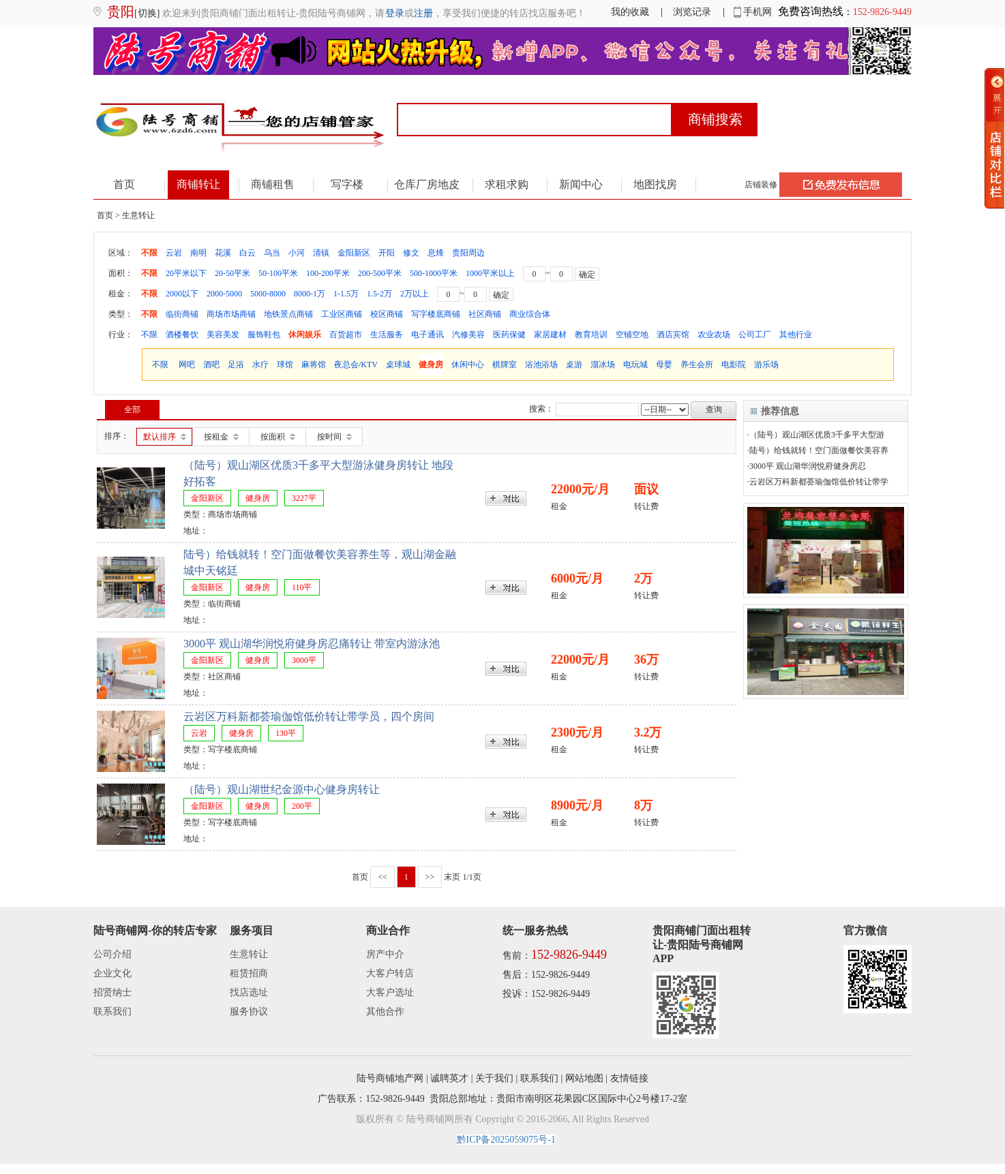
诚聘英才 (449, 1078)
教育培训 (591, 334)
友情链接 (629, 1078)
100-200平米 (328, 273)
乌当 (272, 253)
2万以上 (414, 293)
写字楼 (347, 184)
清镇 (321, 253)
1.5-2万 (379, 293)
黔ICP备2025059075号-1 (506, 1139)
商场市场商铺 (231, 314)
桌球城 (398, 364)
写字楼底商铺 (435, 314)
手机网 (753, 12)
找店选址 (249, 992)
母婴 (664, 364)
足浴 (236, 364)
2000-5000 (224, 293)
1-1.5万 (346, 293)
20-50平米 (232, 273)
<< (382, 877)
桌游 (574, 364)
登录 (394, 13)
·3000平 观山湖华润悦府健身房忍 (806, 466)
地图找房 (655, 184)
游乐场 (766, 364)
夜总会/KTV (356, 364)
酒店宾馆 (673, 334)
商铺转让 (198, 184)
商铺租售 (273, 184)
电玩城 (635, 364)
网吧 (187, 364)
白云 (247, 253)
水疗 (260, 364)
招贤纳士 (112, 992)
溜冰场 (602, 364)
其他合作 (385, 1011)
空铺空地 (632, 334)
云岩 (174, 253)
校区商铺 (386, 314)
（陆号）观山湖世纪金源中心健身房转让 (281, 789)
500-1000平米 (433, 273)
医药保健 (509, 334)
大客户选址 (390, 992)
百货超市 (345, 334)
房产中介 (385, 954)
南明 (198, 253)
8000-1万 (309, 293)
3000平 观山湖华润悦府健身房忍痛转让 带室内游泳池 (311, 643)
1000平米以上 (490, 273)
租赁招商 (249, 973)
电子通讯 (427, 334)
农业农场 (714, 334)
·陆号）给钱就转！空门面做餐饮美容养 (817, 450)
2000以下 (182, 293)
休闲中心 (467, 364)
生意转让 (249, 954)
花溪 (223, 253)
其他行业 (795, 334)
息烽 (435, 253)
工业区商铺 (341, 314)
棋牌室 (504, 364)
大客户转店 (390, 973)
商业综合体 (529, 314)
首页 (124, 184)
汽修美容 (468, 334)
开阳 (386, 253)
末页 (452, 877)
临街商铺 (182, 314)
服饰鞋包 (263, 334)
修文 (411, 253)
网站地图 (584, 1078)
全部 (132, 409)
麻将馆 (313, 364)
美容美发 (223, 334)
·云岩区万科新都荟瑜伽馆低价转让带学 (817, 481)
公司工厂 (754, 334)
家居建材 (550, 334)
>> (430, 877)
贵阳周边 (468, 253)
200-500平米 (380, 273)
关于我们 (494, 1078)
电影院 (733, 364)
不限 (149, 253)
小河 (296, 253)
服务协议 (249, 1011)
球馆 (285, 364)
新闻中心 (581, 184)
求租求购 (506, 184)
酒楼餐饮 (182, 334)
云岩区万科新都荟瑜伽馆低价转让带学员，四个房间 (308, 716)
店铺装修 (761, 184)
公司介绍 (112, 954)
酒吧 (211, 364)
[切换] (147, 13)
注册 (423, 13)
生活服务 (386, 334)
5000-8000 (268, 293)
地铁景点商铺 (288, 314)
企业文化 (112, 973)
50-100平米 (278, 273)
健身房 (431, 364)
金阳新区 (354, 253)
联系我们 (112, 1011)
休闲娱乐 (304, 334)
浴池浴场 (541, 364)
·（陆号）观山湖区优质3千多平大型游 (815, 434)
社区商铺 (484, 314)
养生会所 (696, 364)
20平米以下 (186, 273)
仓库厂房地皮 (427, 184)
